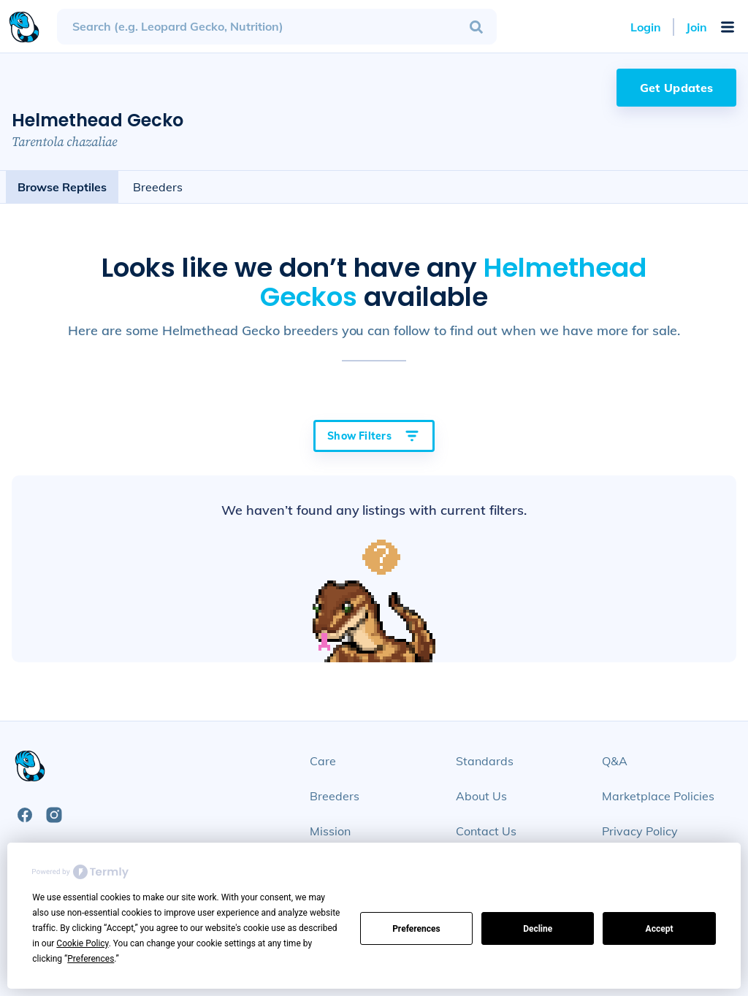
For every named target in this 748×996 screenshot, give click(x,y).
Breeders (158, 187)
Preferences (416, 929)
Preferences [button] (90, 959)
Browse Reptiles (62, 187)
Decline (537, 929)
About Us (481, 796)
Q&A (614, 761)
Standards (485, 761)
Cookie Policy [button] (82, 943)
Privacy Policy (640, 831)
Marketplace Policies (658, 796)
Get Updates (677, 87)
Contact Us (486, 831)
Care (323, 761)
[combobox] (277, 27)
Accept (659, 929)
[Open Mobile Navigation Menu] (727, 27)
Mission (330, 831)
